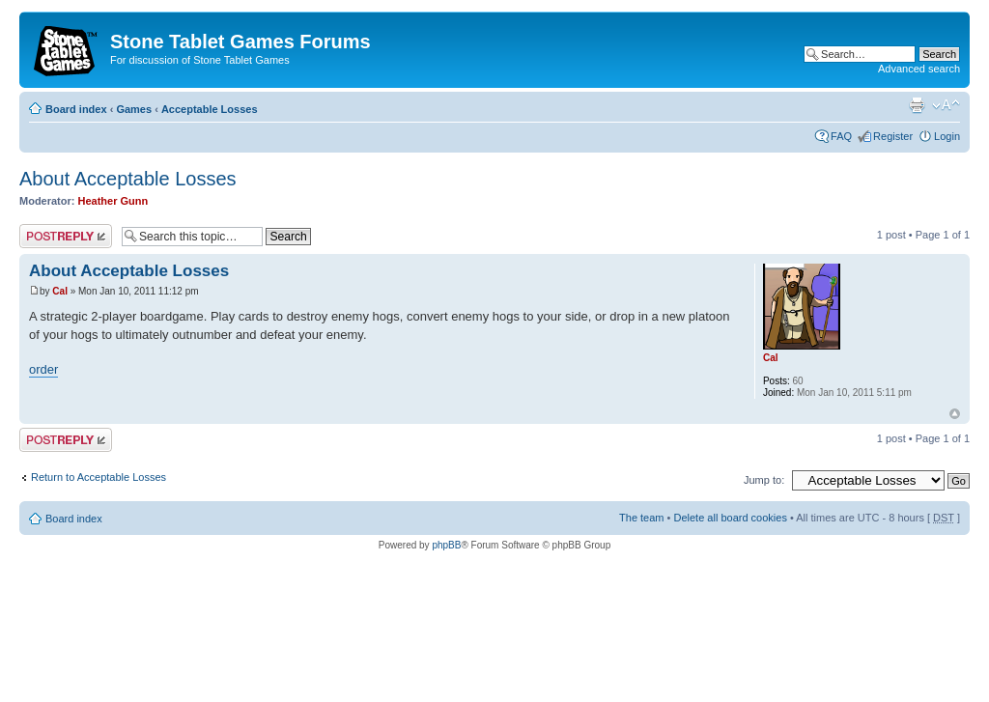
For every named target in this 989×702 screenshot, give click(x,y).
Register (893, 136)
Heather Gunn (113, 201)
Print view (916, 105)
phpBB (446, 545)
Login (947, 136)
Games (134, 109)
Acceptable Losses (209, 109)
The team (641, 517)
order (43, 369)
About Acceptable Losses (128, 178)
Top (954, 413)
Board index (76, 109)
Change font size (946, 105)
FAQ (841, 136)
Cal (60, 291)
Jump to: (764, 480)
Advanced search (919, 68)
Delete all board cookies (729, 517)
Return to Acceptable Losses (98, 477)
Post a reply (65, 236)
